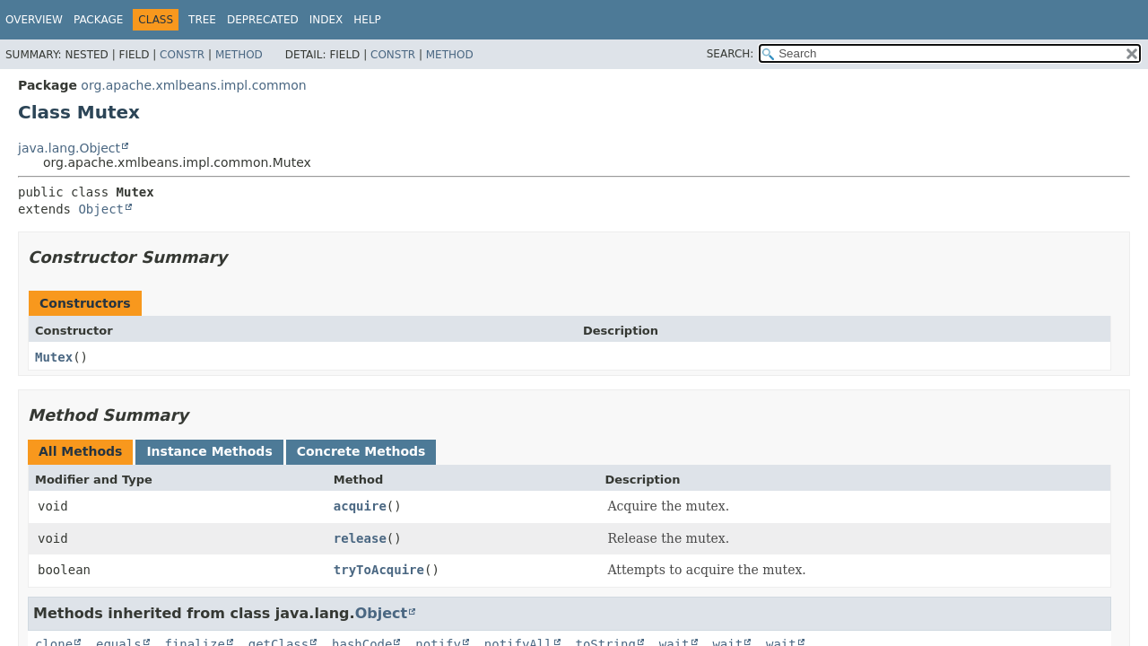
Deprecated (263, 19)
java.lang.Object (69, 148)
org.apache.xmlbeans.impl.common (193, 85)
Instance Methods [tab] (209, 451)
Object (101, 209)
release (360, 538)
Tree (202, 19)
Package (98, 19)
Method (239, 54)
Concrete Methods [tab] (361, 451)
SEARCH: (730, 54)
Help (367, 19)
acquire (360, 506)
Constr (182, 54)
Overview (34, 19)
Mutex (54, 357)
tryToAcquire (379, 570)
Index (326, 19)
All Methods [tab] (80, 451)
